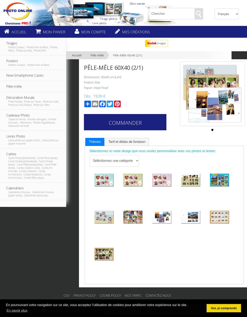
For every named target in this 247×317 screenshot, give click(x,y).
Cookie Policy (110, 295)
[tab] (94, 142)
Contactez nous (158, 295)
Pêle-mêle (97, 55)
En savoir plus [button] (17, 310)
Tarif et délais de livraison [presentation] (127, 141)
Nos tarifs (133, 295)
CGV (66, 295)
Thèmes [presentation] (95, 141)
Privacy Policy (84, 295)
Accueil (76, 55)
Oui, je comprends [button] (224, 308)
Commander (125, 122)
